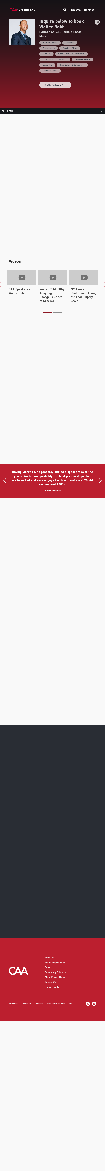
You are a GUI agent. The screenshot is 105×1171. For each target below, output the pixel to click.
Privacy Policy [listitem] (13, 997)
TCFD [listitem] (70, 997)
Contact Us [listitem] (50, 975)
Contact (89, 9)
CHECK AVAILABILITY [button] (56, 85)
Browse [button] (76, 9)
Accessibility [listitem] (39, 997)
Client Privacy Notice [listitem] (55, 971)
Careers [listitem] (48, 961)
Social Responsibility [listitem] (55, 956)
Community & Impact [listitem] (55, 966)
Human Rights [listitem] (52, 980)
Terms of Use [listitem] (26, 997)
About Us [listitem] (49, 951)
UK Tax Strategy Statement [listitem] (56, 997)
